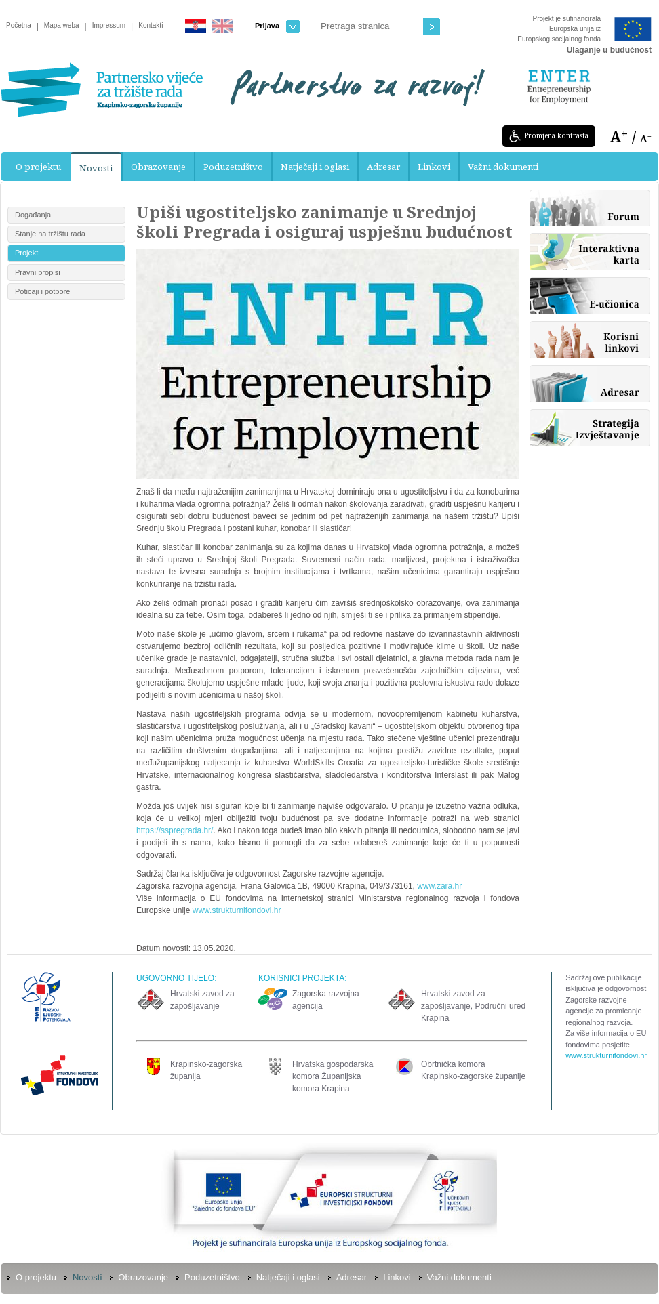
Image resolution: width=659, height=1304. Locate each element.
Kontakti (150, 25)
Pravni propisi (37, 272)
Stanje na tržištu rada (50, 234)
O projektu (38, 167)
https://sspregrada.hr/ (174, 830)
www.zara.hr (439, 886)
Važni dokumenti (503, 167)
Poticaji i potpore (42, 291)
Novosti (96, 168)
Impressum (108, 25)
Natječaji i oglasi (315, 167)
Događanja (33, 215)
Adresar (383, 167)
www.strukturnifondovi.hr (237, 910)
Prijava (277, 26)
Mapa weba (61, 25)
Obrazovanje (158, 167)
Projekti (27, 253)
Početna (18, 25)
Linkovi (434, 167)
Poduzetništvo (233, 167)
